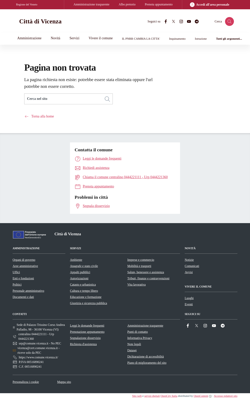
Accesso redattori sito (225, 396)
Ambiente (76, 259)
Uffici (16, 272)
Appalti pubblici (80, 272)
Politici (17, 284)
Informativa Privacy (139, 338)
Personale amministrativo (28, 290)
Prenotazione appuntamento (87, 331)
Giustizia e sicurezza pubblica (88, 303)
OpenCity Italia (168, 396)
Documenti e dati (23, 297)
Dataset (132, 350)
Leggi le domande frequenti (87, 325)
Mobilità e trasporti (139, 266)
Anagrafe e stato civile (84, 266)
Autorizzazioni (79, 278)
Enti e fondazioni (23, 278)
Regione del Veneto (26, 4)
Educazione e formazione (86, 297)
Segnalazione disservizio (85, 338)
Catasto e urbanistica (83, 284)
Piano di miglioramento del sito (146, 362)
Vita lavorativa (136, 284)
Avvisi (189, 272)
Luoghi (189, 298)
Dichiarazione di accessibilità (145, 356)
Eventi (189, 304)
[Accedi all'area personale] (209, 4)
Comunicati (192, 266)
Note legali (134, 344)
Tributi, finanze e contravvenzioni (148, 278)
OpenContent (201, 396)
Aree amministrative (25, 266)
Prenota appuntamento (159, 4)
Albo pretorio (127, 4)
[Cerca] (107, 99)
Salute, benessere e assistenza (145, 272)
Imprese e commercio (140, 259)
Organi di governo (24, 259)
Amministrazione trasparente (91, 4)
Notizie (189, 259)
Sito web (137, 396)
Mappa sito (64, 382)
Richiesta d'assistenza (83, 344)
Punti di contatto (137, 331)
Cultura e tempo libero (84, 290)
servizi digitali (152, 396)
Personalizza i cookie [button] (26, 382)
